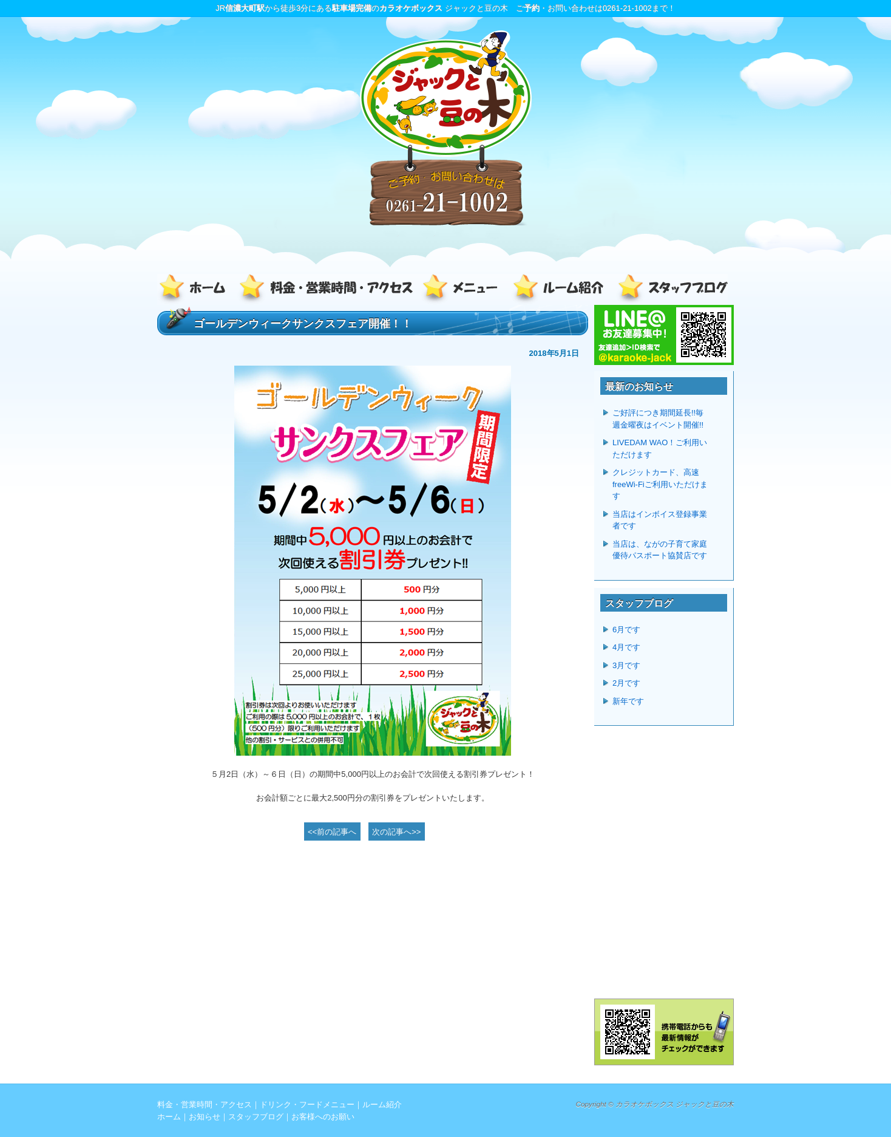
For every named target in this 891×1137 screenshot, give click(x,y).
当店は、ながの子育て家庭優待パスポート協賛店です (659, 550)
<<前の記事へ (332, 831)
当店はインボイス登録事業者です (659, 520)
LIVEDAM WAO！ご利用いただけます (659, 448)
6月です (626, 629)
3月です (626, 665)
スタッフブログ (670, 289)
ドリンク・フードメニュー (463, 289)
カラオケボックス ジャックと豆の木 (674, 1104)
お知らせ (204, 1116)
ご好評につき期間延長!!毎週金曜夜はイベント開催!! (657, 418)
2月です (626, 683)
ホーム (196, 289)
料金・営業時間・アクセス (327, 289)
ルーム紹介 (560, 289)
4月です (626, 647)
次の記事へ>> (396, 831)
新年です (628, 701)
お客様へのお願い (322, 1116)
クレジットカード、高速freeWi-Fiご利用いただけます (660, 484)
